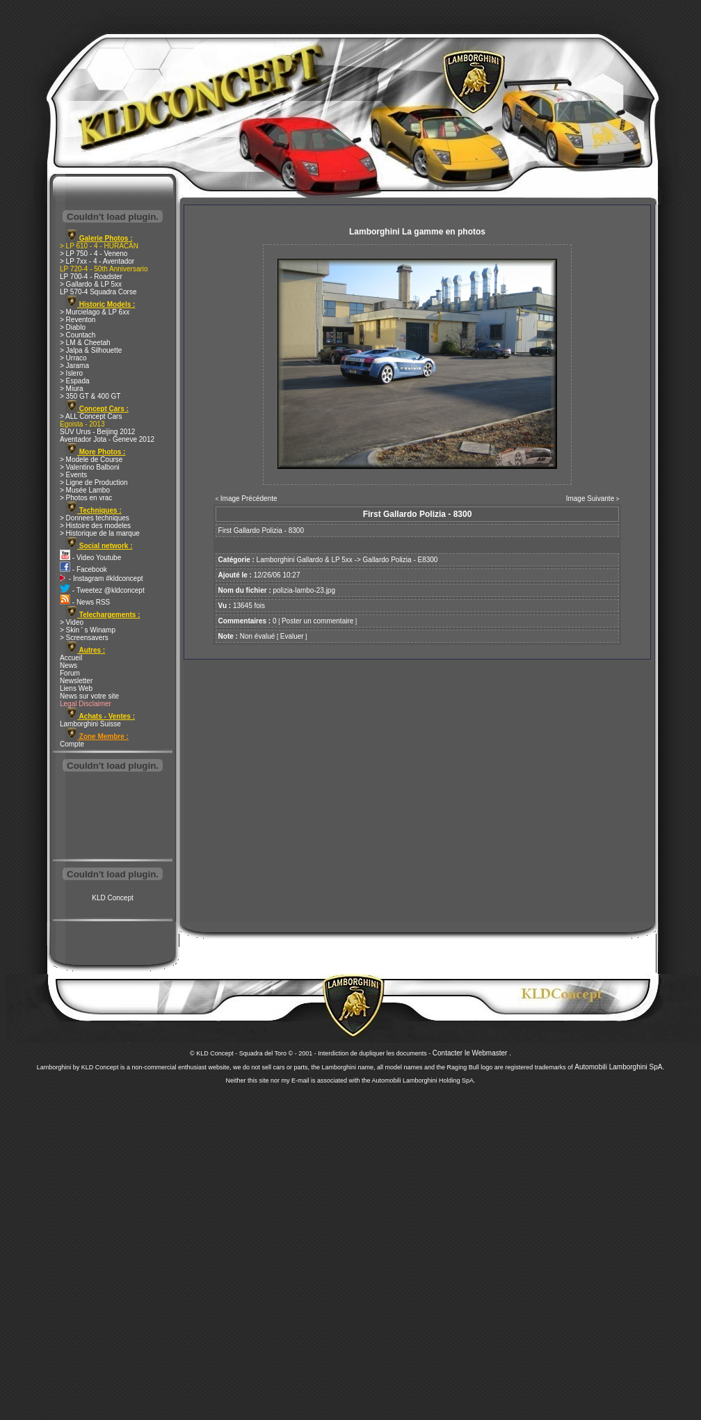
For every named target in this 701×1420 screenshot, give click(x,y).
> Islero (71, 373)
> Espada (75, 381)
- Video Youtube (90, 557)
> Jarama (74, 365)
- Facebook (83, 569)
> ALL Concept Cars (91, 416)
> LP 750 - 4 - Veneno (93, 253)
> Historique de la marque (100, 533)
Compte (72, 744)
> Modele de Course (91, 459)
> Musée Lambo (85, 490)
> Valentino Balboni (90, 467)
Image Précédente (248, 498)
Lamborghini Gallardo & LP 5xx (305, 560)
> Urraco (73, 358)
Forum (70, 673)
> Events (73, 475)
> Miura (71, 388)
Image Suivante (590, 498)
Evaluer (292, 636)
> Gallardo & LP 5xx (91, 284)
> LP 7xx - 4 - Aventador (97, 261)
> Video (71, 622)
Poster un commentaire (317, 621)
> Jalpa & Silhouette (91, 350)
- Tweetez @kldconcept (102, 590)
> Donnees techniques (94, 518)
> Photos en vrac (86, 498)
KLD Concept (112, 898)
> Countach (77, 335)
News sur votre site (89, 696)
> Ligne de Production (94, 482)
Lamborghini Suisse (90, 724)
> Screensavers (84, 637)
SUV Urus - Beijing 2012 (97, 432)
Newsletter (76, 681)
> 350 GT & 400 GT (90, 396)
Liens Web (76, 688)
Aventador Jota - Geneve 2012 (107, 439)
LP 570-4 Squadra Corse (98, 292)
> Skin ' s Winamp (87, 630)
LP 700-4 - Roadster (91, 276)
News (68, 665)
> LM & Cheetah (85, 342)
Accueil (71, 658)
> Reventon (77, 320)
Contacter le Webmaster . (472, 1053)
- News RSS (85, 602)
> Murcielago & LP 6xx (94, 312)
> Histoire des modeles (95, 525)
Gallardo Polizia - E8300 (400, 560)
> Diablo (73, 327)
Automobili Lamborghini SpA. (619, 1067)
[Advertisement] (112, 816)
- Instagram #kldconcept (101, 578)
